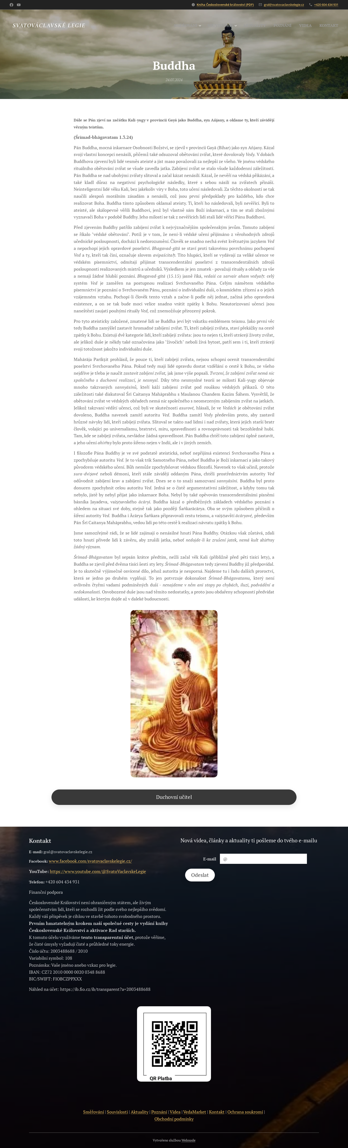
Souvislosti (117, 1112)
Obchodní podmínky (174, 1119)
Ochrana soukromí (245, 1112)
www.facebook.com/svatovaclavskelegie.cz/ (90, 861)
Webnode (188, 1140)
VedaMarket (194, 1112)
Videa (175, 1112)
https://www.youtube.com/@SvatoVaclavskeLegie (98, 871)
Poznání (159, 1112)
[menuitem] (180, 25)
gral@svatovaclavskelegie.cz (284, 4)
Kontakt (217, 1112)
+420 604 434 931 (326, 4)
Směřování (93, 1112)
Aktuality (139, 1112)
